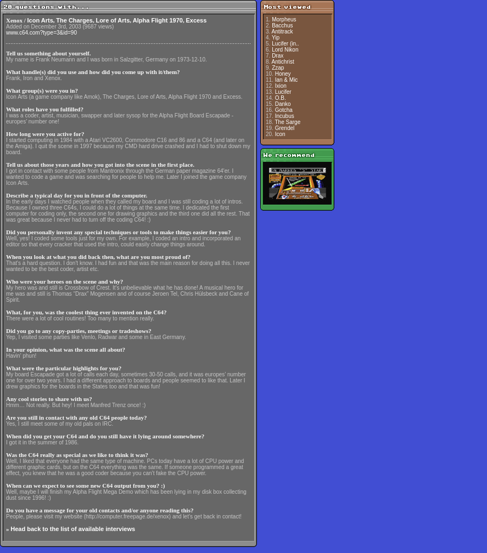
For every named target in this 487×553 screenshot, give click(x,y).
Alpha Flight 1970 (158, 20)
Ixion (281, 86)
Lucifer (283, 92)
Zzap (278, 68)
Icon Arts (40, 20)
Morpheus (284, 19)
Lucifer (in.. (285, 44)
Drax (277, 56)
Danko (283, 104)
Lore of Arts (113, 20)
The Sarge (288, 122)
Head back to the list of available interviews (72, 529)
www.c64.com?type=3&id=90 (41, 33)
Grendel (285, 128)
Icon (280, 134)
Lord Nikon (285, 50)
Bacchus (282, 25)
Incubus (284, 116)
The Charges (74, 20)
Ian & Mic (286, 80)
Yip (275, 38)
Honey (283, 74)
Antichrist (283, 62)
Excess (196, 20)
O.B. (280, 98)
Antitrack (282, 32)
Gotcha (284, 110)
